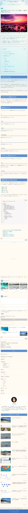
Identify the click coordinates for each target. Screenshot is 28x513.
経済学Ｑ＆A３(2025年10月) (8, 234)
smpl (6, 60)
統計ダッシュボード (6, 366)
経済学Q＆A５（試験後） (8, 231)
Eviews (4, 380)
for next (6, 69)
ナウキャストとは (7, 51)
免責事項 (17, 510)
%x (5, 67)
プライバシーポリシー (12, 510)
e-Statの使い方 (5, 367)
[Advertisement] (14, 250)
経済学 (3, 359)
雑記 (3, 390)
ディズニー (5, 374)
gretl (4, 383)
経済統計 (3, 361)
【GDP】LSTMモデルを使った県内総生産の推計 (12, 230)
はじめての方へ (5, 354)
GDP (3, 369)
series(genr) (7, 61)
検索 (1, 238)
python (4, 385)
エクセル (4, 382)
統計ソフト (4, 379)
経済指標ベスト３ (6, 363)
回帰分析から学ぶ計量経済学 (7, 356)
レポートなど (4, 388)
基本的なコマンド (7, 55)
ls (5, 57)
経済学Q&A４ (5, 233)
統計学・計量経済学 (5, 376)
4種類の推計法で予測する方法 (9, 71)
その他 (2, 8)
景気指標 (4, 364)
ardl (5, 58)
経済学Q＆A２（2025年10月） (9, 236)
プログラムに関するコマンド (9, 66)
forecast (6, 64)
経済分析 (3, 372)
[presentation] (7, 322)
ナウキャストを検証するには (9, 53)
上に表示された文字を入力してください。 (8, 316)
